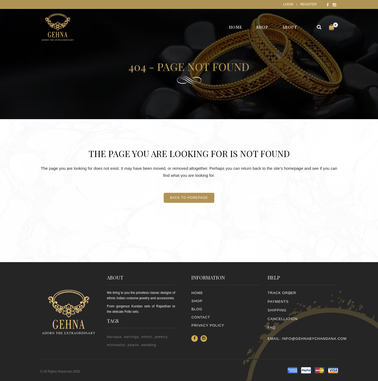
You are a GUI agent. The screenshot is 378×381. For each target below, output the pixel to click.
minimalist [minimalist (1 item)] (116, 345)
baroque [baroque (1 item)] (114, 337)
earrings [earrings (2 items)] (131, 337)
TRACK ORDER (282, 293)
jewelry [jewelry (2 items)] (161, 337)
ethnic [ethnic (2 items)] (146, 337)
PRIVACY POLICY (207, 325)
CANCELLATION (283, 319)
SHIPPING (277, 310)
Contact (200, 317)
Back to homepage (189, 198)
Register (308, 4)
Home (197, 293)
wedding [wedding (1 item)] (148, 345)
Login (288, 4)
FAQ (271, 327)
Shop (196, 301)
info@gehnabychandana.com (314, 339)
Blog (196, 309)
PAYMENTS (278, 301)
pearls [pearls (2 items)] (133, 345)
